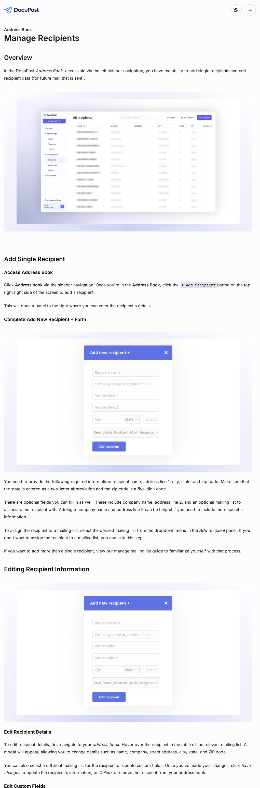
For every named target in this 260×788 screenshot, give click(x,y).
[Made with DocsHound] (236, 10)
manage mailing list (132, 550)
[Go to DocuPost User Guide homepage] (21, 9)
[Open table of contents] (250, 10)
